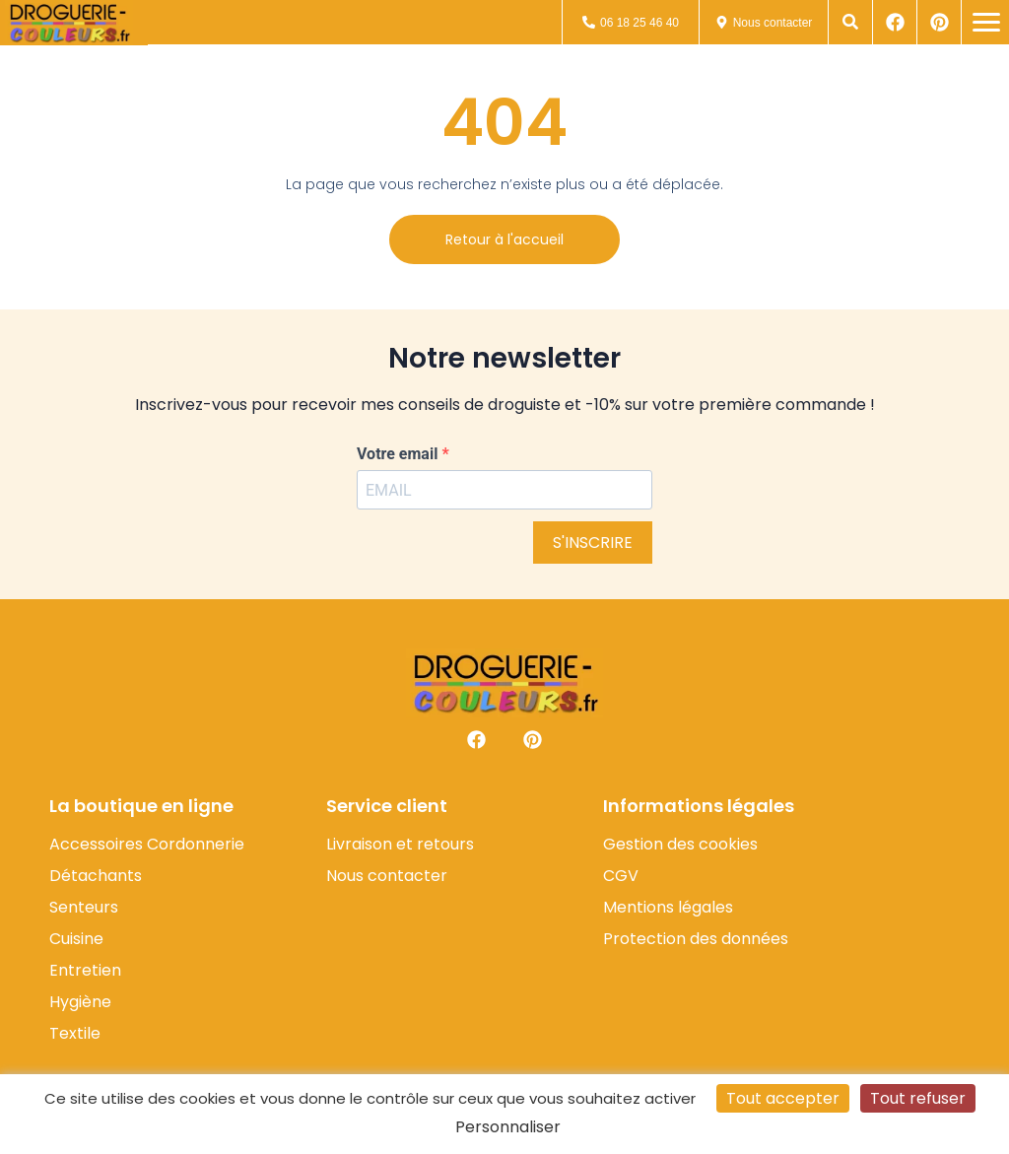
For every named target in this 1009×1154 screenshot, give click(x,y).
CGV (621, 876)
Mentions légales (668, 907)
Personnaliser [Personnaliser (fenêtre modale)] (508, 1127)
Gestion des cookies (680, 844)
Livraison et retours (400, 844)
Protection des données (695, 939)
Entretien (85, 971)
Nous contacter (386, 876)
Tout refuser (918, 1098)
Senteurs (83, 907)
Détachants (95, 876)
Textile (75, 1034)
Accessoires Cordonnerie (146, 844)
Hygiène (80, 1002)
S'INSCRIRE (593, 542)
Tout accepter (783, 1098)
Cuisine (76, 939)
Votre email (399, 453)
